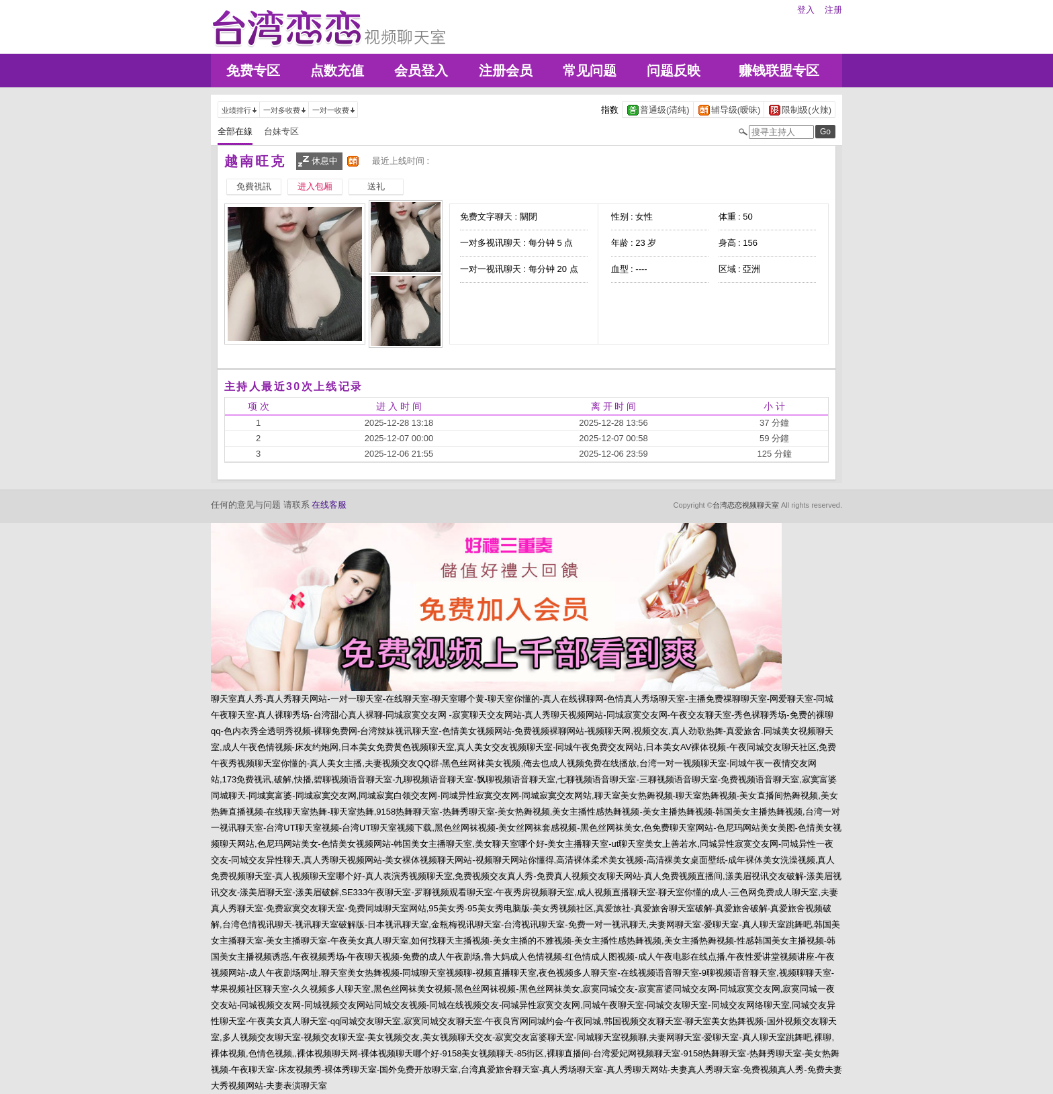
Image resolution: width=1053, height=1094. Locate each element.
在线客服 (329, 505)
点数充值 (337, 70)
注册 (833, 10)
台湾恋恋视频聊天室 (746, 505)
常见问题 (589, 70)
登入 (806, 10)
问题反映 (673, 70)
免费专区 (253, 70)
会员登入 (421, 70)
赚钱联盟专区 (779, 70)
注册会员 (506, 70)
